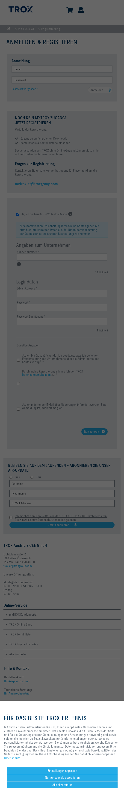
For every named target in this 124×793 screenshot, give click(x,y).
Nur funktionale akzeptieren (62, 777)
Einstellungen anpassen (62, 770)
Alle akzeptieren (62, 785)
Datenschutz (12, 758)
